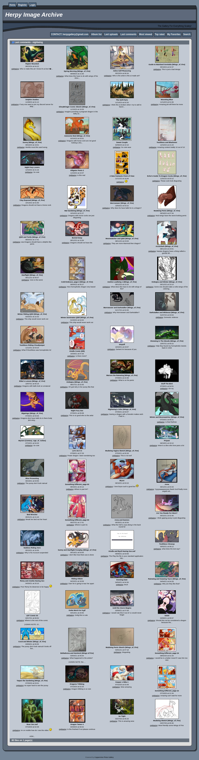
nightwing (15, 69)
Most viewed (145, 34)
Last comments (128, 34)
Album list (96, 34)
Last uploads (111, 34)
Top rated (160, 34)
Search (186, 34)
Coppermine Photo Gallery (104, 757)
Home (12, 5)
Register (22, 5)
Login (32, 5)
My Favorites (174, 34)
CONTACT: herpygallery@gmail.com (69, 34)
